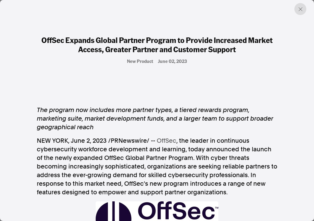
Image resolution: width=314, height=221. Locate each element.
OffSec (166, 140)
